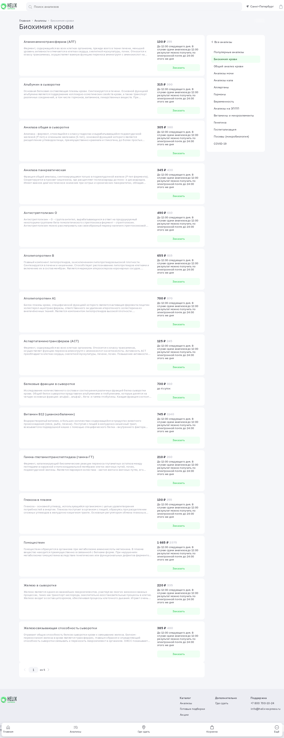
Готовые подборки (192, 708)
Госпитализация (225, 129)
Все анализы (222, 42)
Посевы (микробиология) (231, 136)
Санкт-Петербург (260, 6)
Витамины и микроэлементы (234, 115)
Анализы (186, 703)
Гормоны (220, 94)
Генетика (220, 122)
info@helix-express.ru (265, 708)
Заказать (179, 67)
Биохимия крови (225, 59)
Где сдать (221, 703)
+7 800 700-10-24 (262, 703)
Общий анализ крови (228, 66)
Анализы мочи (224, 73)
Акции (184, 714)
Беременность (224, 101)
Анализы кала (223, 80)
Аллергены (221, 87)
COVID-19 (220, 143)
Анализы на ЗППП (226, 108)
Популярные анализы (229, 52)
